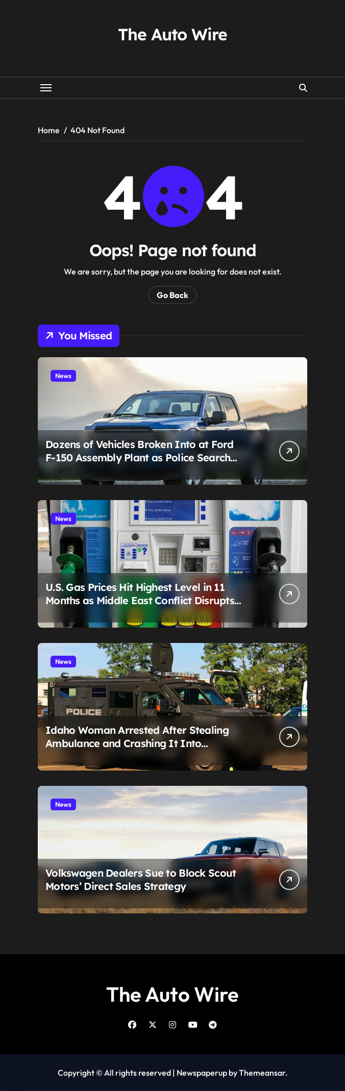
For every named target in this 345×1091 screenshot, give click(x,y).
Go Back (172, 295)
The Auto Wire (172, 34)
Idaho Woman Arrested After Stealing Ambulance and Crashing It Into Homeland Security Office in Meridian (137, 743)
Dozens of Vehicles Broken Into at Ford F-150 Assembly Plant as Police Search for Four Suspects (139, 457)
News (63, 375)
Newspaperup (202, 1073)
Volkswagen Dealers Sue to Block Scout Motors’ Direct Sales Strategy (140, 879)
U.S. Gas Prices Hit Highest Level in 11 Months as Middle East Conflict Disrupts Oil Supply (139, 600)
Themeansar (262, 1073)
